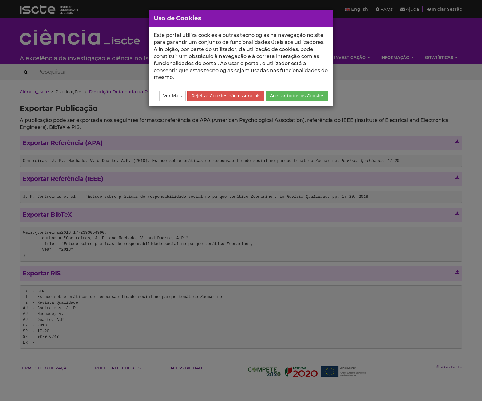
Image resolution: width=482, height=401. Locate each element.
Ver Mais (172, 96)
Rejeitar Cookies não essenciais (225, 96)
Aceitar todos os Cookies (297, 96)
